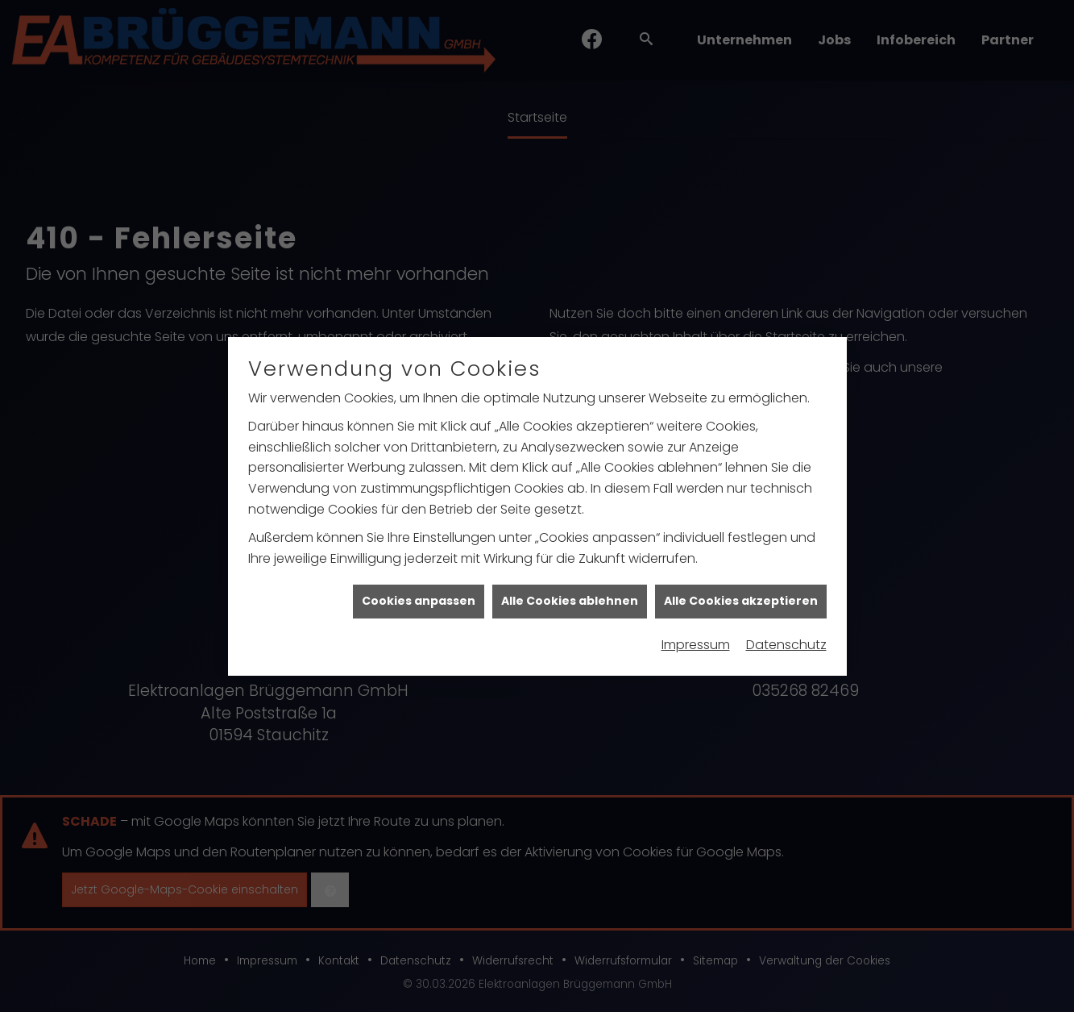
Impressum (695, 639)
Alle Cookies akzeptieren (741, 595)
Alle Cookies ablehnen (569, 595)
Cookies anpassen (418, 595)
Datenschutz (786, 639)
